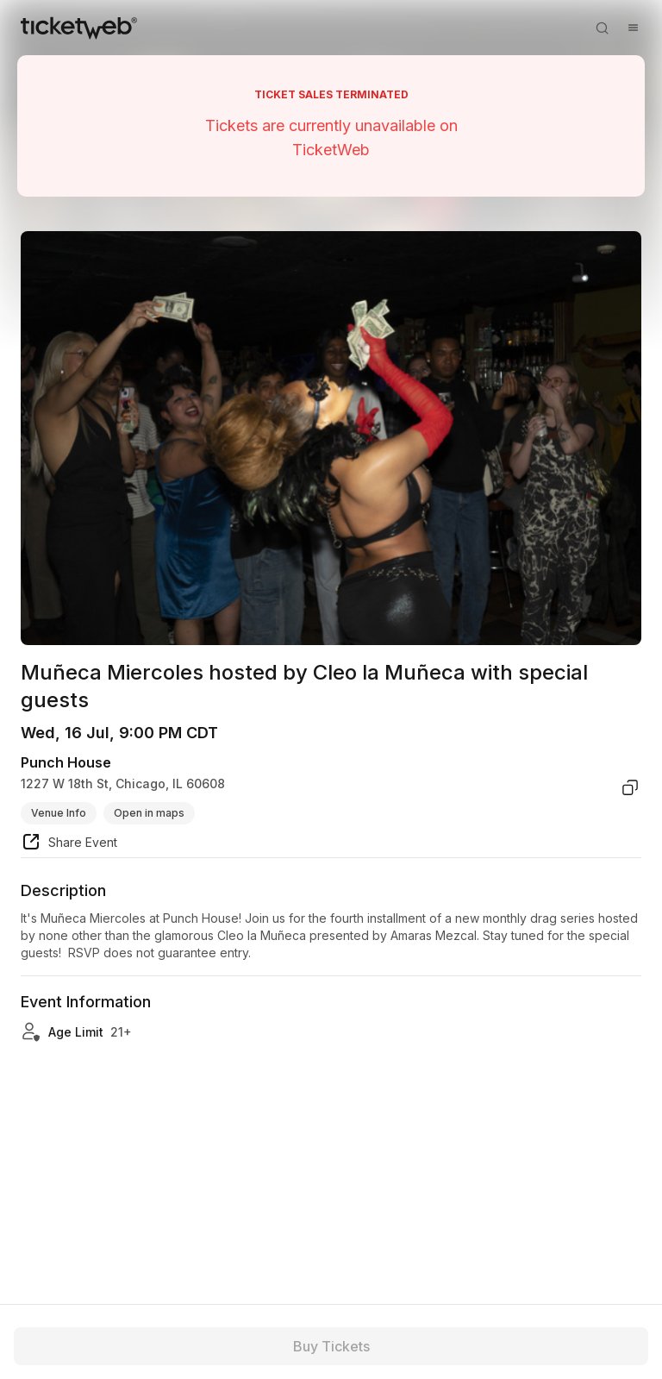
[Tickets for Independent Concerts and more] (79, 27)
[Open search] (601, 27)
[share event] (69, 844)
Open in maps (149, 812)
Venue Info (58, 812)
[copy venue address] (630, 787)
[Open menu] (632, 27)
